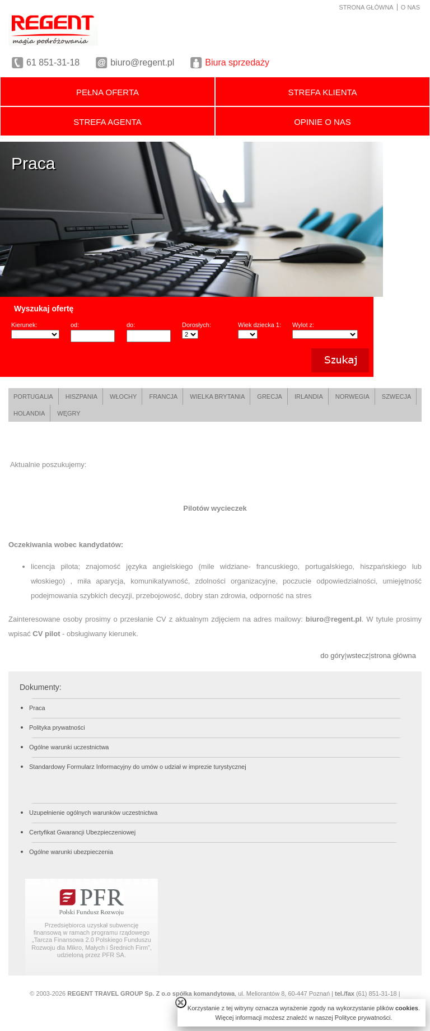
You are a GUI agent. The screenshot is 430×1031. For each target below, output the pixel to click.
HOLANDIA (29, 413)
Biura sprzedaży (237, 62)
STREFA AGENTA (107, 122)
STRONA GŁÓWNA (366, 7)
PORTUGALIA (33, 396)
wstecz (358, 655)
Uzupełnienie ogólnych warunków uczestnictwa (93, 812)
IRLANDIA (309, 396)
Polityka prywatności (57, 727)
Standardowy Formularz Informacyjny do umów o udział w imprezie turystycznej (137, 766)
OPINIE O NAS (322, 122)
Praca (37, 708)
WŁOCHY (123, 396)
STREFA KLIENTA (322, 92)
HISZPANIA (81, 396)
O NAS (410, 7)
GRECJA (269, 396)
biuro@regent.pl (142, 62)
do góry (332, 655)
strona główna (393, 655)
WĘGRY (68, 413)
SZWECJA (397, 396)
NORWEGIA (352, 396)
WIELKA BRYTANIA (217, 396)
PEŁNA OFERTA (107, 92)
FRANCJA (163, 396)
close (180, 1002)
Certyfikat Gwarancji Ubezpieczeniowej (82, 832)
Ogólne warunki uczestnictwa (69, 747)
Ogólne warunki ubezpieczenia (71, 851)
